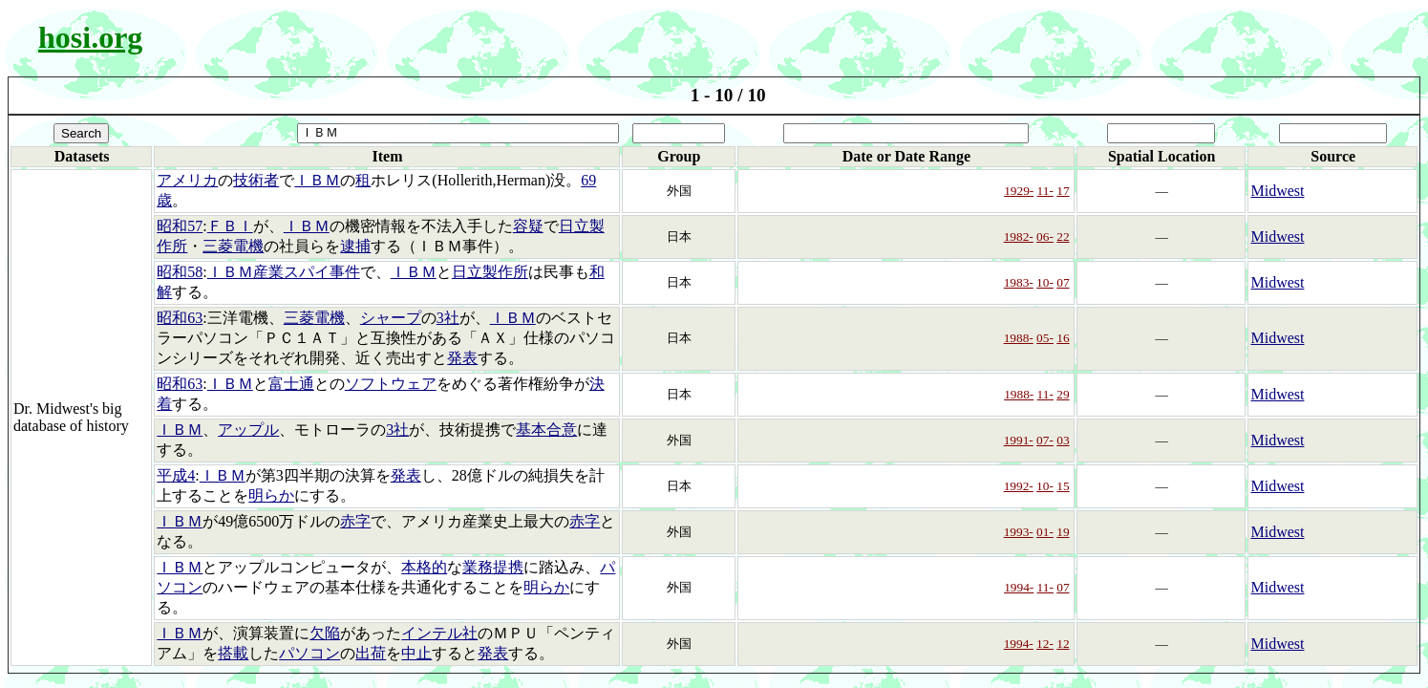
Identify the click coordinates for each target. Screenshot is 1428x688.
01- (1045, 532)
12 (1062, 643)
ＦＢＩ (230, 226)
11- (1045, 190)
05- (1045, 338)
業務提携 (492, 567)
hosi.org (90, 37)
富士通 (291, 384)
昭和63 (179, 318)
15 (1062, 486)
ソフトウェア (391, 384)
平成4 (176, 475)
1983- (1019, 282)
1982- (1019, 236)
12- (1045, 643)
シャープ (390, 318)
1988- (1019, 338)
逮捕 (355, 246)
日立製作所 (490, 272)
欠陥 (324, 633)
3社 (448, 318)
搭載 (233, 653)
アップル (248, 429)
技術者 (256, 180)
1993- (1019, 532)
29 (1062, 394)
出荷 (370, 653)
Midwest (1277, 191)
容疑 (528, 226)
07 (1062, 282)
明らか (271, 495)
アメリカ (187, 180)
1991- (1019, 440)
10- (1045, 282)
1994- (1019, 587)
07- (1045, 440)
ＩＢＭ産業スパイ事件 (283, 272)
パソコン (309, 653)
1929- (1019, 190)
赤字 (355, 521)
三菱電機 (233, 246)
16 (1062, 338)
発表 (462, 358)
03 (1062, 440)
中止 (416, 653)
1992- (1019, 486)
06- (1045, 236)
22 (1062, 236)
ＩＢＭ (317, 180)
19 (1062, 532)
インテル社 (439, 633)
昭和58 (179, 272)
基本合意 (546, 429)
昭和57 (179, 226)
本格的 (424, 567)
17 (1062, 190)
